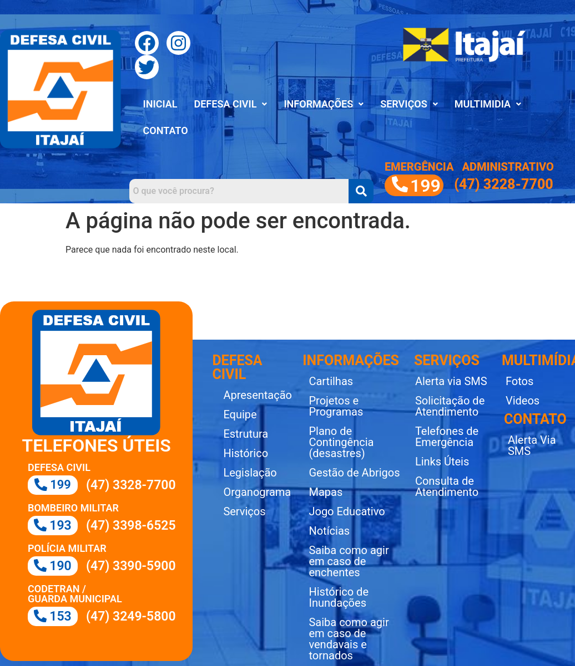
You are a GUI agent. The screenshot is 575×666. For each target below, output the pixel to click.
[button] (230, 104)
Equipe (239, 414)
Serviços (244, 511)
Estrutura (245, 433)
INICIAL (160, 104)
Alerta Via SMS (532, 445)
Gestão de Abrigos (354, 472)
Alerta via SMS (451, 381)
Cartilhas (331, 381)
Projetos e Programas (336, 406)
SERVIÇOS (408, 104)
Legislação (249, 472)
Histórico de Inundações (339, 597)
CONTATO (165, 130)
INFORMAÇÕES (324, 104)
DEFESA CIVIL (230, 104)
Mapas (325, 492)
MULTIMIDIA (488, 104)
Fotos (519, 381)
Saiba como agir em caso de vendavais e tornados (349, 639)
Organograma (257, 492)
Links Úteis (442, 461)
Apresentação (257, 395)
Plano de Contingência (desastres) (341, 442)
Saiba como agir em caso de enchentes (349, 561)
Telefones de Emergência (446, 436)
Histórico (245, 453)
